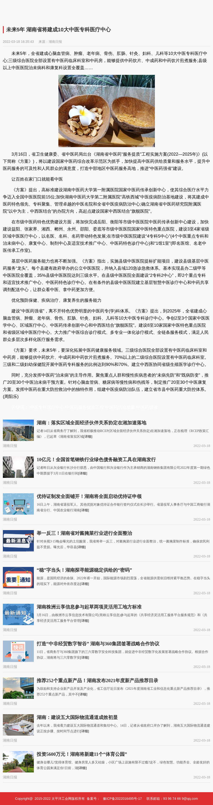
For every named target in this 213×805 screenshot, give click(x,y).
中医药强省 (147, 407)
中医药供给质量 (120, 407)
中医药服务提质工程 (84, 407)
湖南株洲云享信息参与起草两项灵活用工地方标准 (89, 606)
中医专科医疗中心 (47, 407)
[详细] (87, 436)
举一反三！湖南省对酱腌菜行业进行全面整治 (84, 533)
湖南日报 (55, 41)
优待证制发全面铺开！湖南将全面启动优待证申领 (89, 496)
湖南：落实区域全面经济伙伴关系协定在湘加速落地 (91, 422)
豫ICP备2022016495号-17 (122, 798)
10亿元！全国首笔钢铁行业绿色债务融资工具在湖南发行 (96, 459)
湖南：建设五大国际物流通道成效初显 (77, 717)
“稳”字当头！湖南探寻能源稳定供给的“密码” (84, 570)
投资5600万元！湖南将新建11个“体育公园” (82, 754)
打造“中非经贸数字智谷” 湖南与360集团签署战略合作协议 (98, 643)
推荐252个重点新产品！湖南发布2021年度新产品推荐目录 (97, 680)
